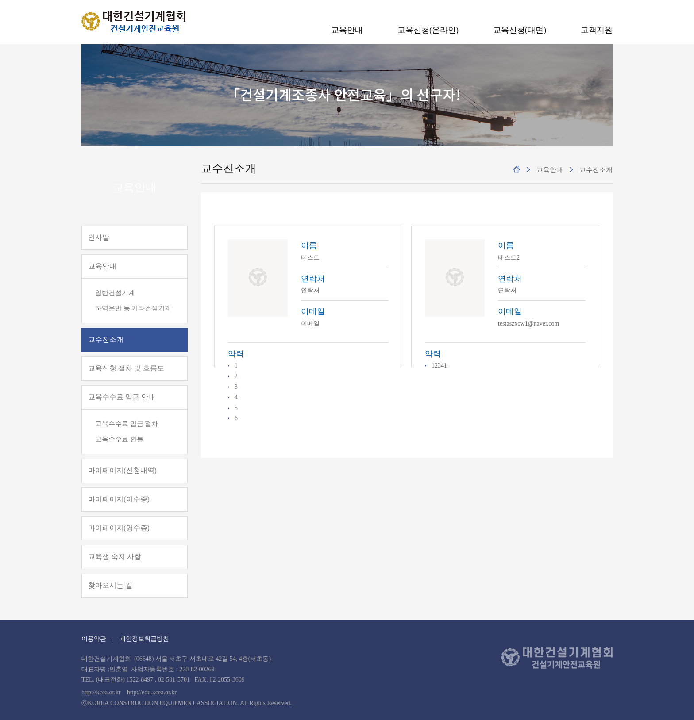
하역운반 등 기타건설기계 (133, 308)
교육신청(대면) (519, 30)
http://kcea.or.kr (101, 692)
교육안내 (347, 30)
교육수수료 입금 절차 (126, 423)
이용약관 (93, 639)
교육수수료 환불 (119, 439)
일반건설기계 (115, 292)
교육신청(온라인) (428, 30)
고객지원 (597, 30)
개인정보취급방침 (144, 639)
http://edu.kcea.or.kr (152, 692)
